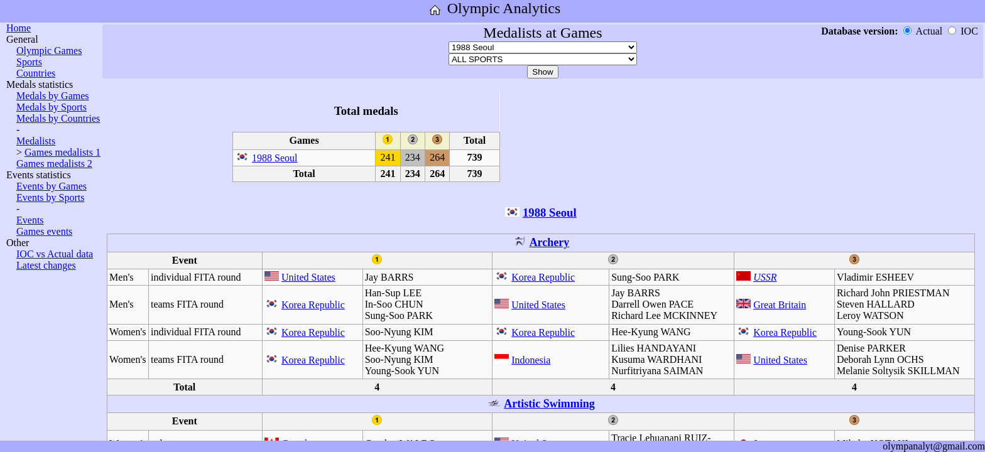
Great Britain (779, 304)
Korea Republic (543, 277)
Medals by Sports (51, 107)
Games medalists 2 (54, 163)
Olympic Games (49, 50)
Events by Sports (50, 197)
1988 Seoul (274, 158)
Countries (35, 73)
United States (308, 277)
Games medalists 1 (62, 152)
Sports (29, 61)
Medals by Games (52, 95)
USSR (764, 277)
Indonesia (530, 360)
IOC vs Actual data (54, 254)
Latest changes (46, 265)
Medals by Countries (58, 118)
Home (18, 28)
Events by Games (51, 186)
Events (30, 220)
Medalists (35, 141)
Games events (44, 231)
